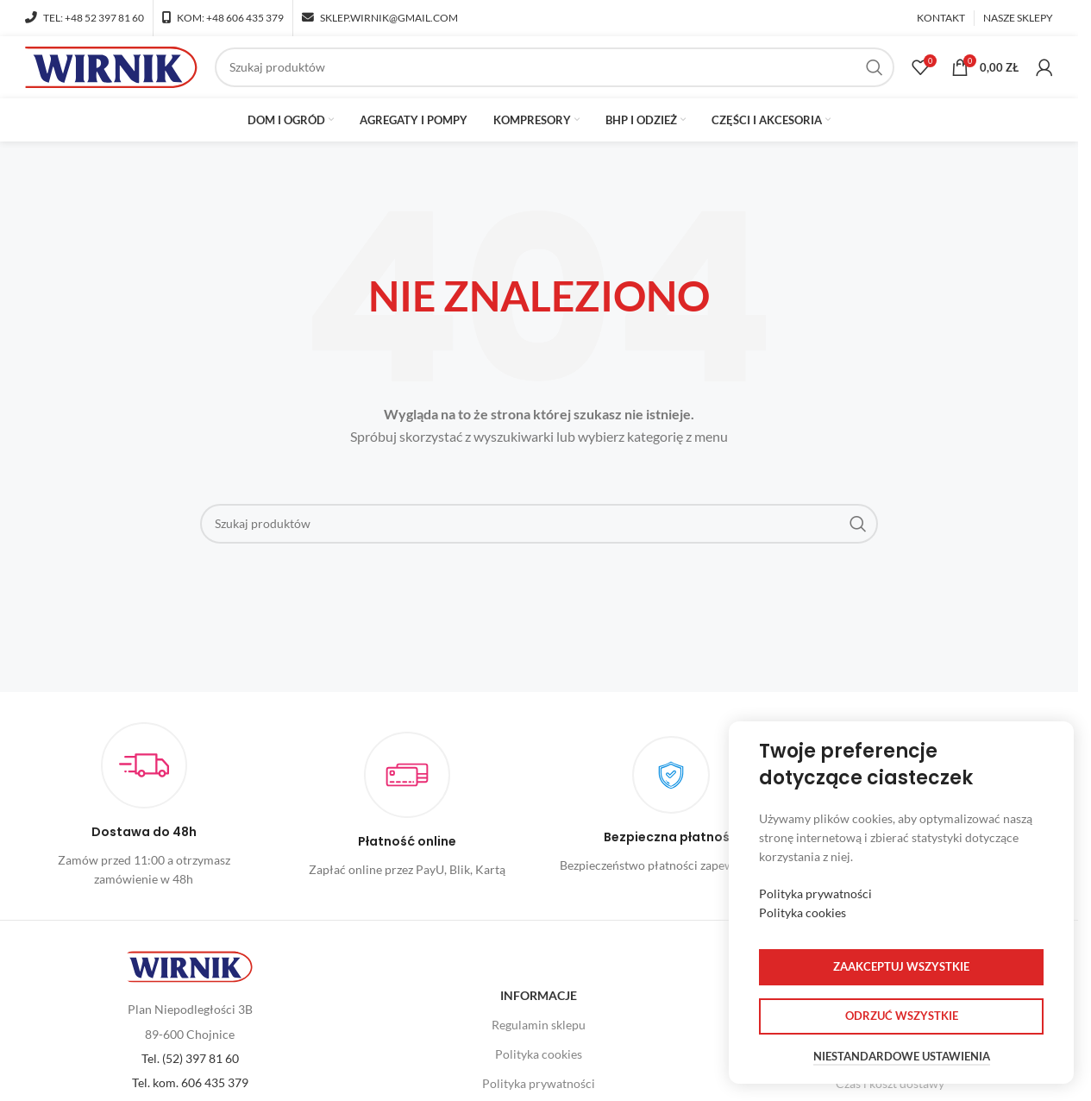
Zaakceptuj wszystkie (901, 966)
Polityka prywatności (815, 893)
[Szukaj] (554, 71)
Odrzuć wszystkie (901, 1015)
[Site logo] (111, 69)
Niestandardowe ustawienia (901, 1056)
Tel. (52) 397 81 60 (190, 1065)
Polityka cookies (538, 1061)
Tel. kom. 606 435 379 (190, 1089)
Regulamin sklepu (539, 1031)
